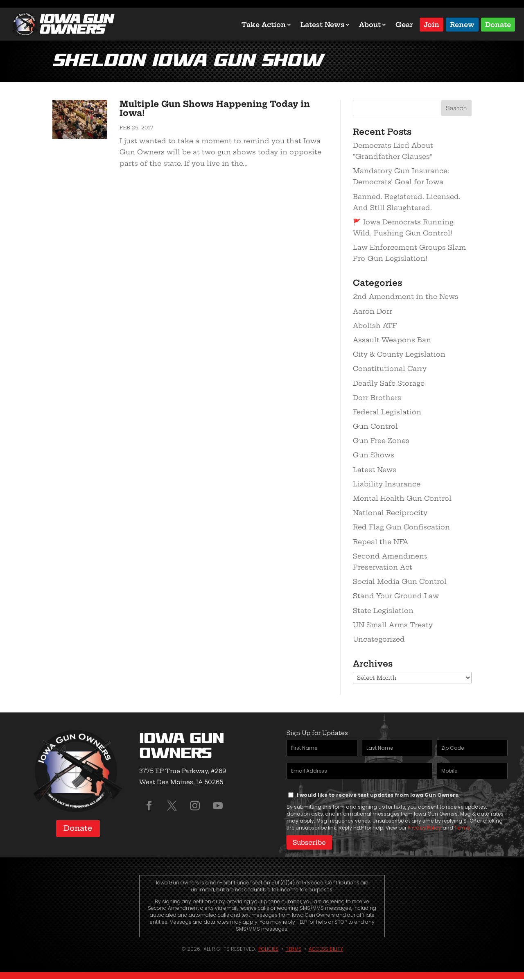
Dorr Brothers (377, 397)
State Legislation (383, 610)
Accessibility (326, 947)
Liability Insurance (386, 484)
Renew (462, 23)
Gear (404, 24)
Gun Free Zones (381, 440)
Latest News (322, 24)
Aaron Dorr (372, 311)
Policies (268, 947)
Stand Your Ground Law (396, 596)
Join (431, 23)
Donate (498, 23)
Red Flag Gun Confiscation (401, 527)
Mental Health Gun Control (402, 498)
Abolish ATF (375, 325)
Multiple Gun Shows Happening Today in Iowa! (215, 108)
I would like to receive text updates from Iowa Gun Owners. (378, 794)
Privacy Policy (424, 827)
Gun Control (375, 426)
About (370, 24)
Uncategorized (379, 639)
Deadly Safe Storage (389, 383)
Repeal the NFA (380, 542)
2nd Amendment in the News (405, 296)
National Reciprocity (390, 513)
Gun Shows (373, 455)
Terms (462, 827)
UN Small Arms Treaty (393, 625)
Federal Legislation (387, 412)
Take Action (264, 24)
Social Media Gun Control (400, 581)
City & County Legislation (399, 354)
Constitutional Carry (390, 368)
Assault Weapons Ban (392, 340)
